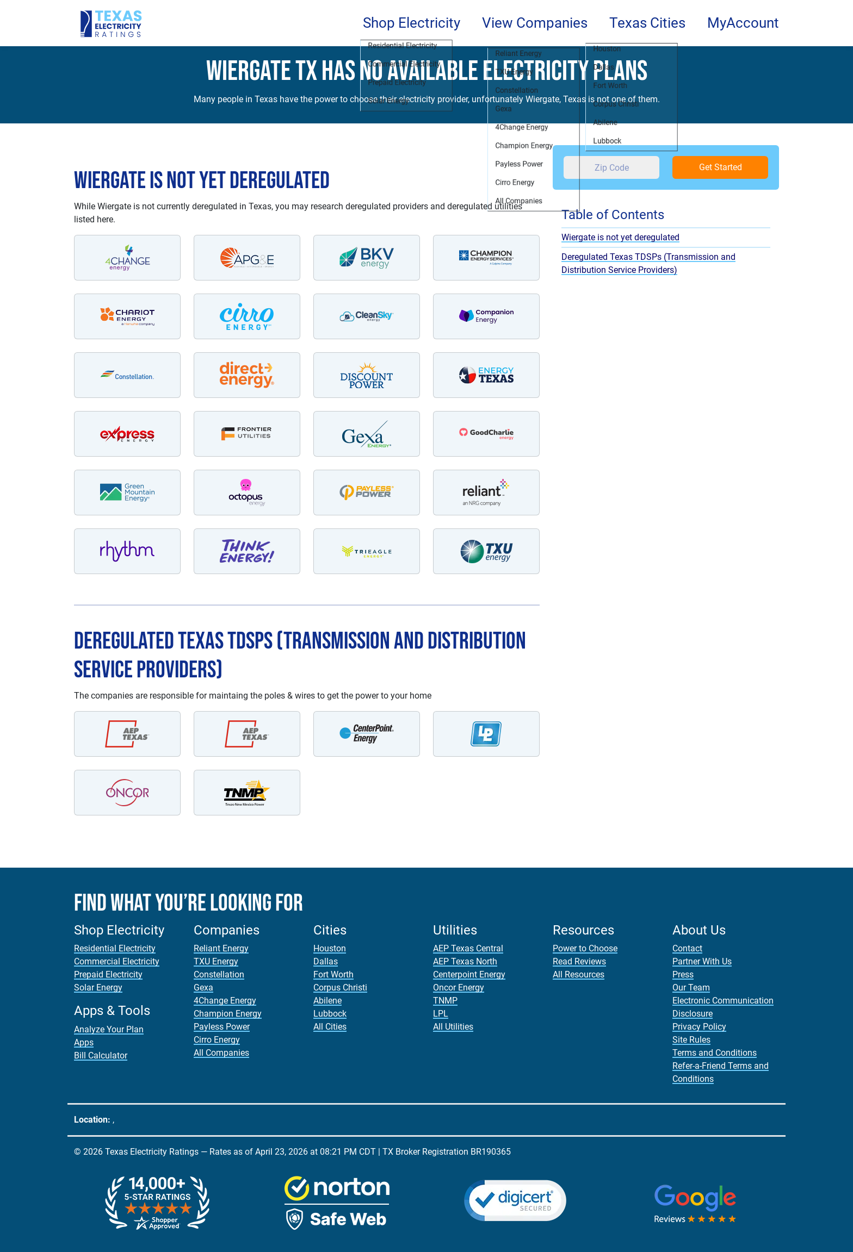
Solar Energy (98, 987)
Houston (329, 948)
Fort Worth (333, 974)
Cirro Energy (217, 1040)
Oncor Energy (458, 987)
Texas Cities (647, 23)
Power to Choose (585, 948)
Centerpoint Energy (469, 974)
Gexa (203, 987)
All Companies (221, 1053)
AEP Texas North (465, 961)
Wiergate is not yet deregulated (620, 237)
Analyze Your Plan (109, 1029)
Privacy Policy (699, 1026)
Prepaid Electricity (108, 974)
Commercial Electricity (116, 961)
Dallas (325, 961)
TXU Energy (216, 961)
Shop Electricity (411, 23)
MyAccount (743, 23)
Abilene (327, 1000)
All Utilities (453, 1026)
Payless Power (222, 1026)
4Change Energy (225, 1000)
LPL (440, 1013)
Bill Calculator (100, 1055)
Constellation (219, 974)
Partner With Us (702, 961)
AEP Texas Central (468, 948)
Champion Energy (228, 1013)
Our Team (691, 987)
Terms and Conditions (714, 1053)
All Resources (578, 974)
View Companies (535, 23)
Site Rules (691, 1040)
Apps (84, 1042)
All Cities (330, 1026)
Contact (687, 948)
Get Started (720, 167)
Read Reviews (579, 961)
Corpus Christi (340, 987)
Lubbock (330, 1013)
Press (683, 974)
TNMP (445, 1000)
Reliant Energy (221, 948)
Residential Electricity (115, 948)
